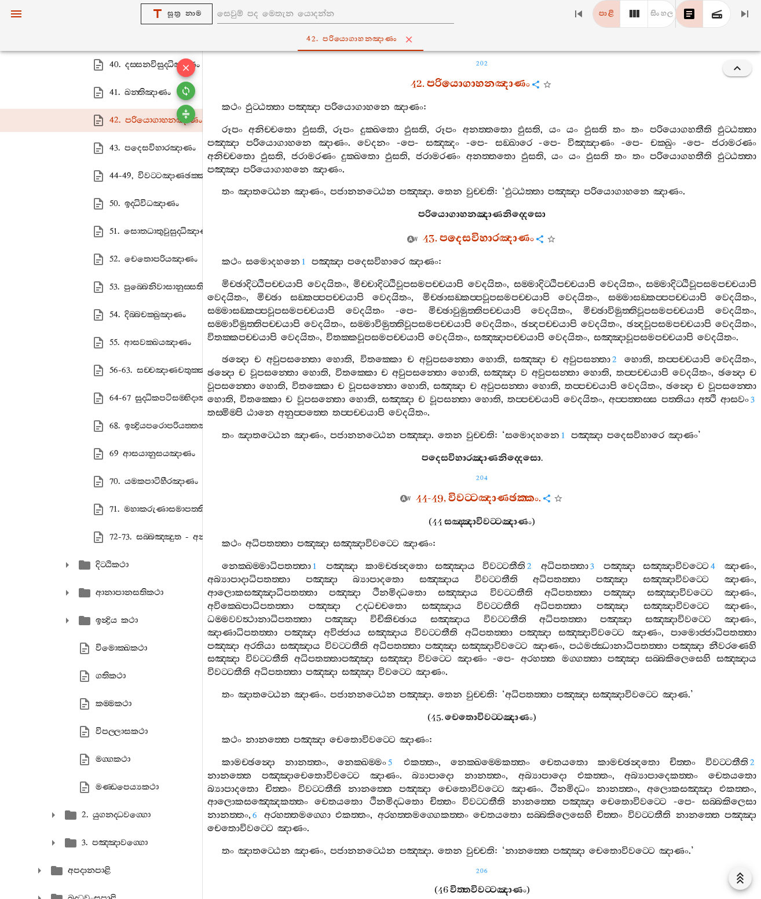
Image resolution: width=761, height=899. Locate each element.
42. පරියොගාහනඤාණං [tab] (383, 39)
